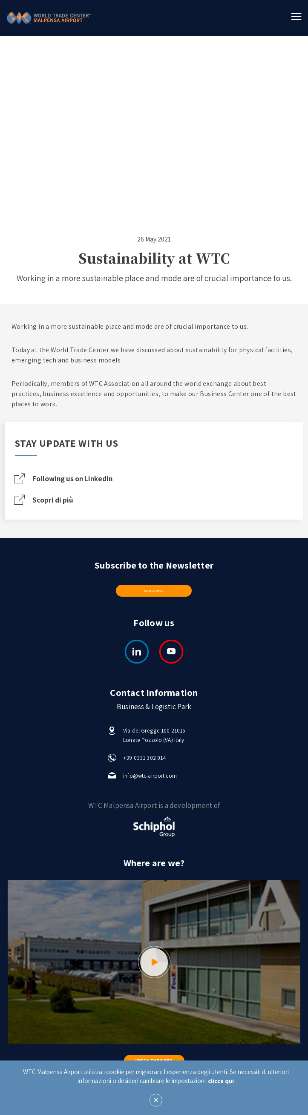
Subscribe (154, 593)
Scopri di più (46, 501)
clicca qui (221, 1080)
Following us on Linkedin (69, 479)
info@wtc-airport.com (150, 779)
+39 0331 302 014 (145, 761)
